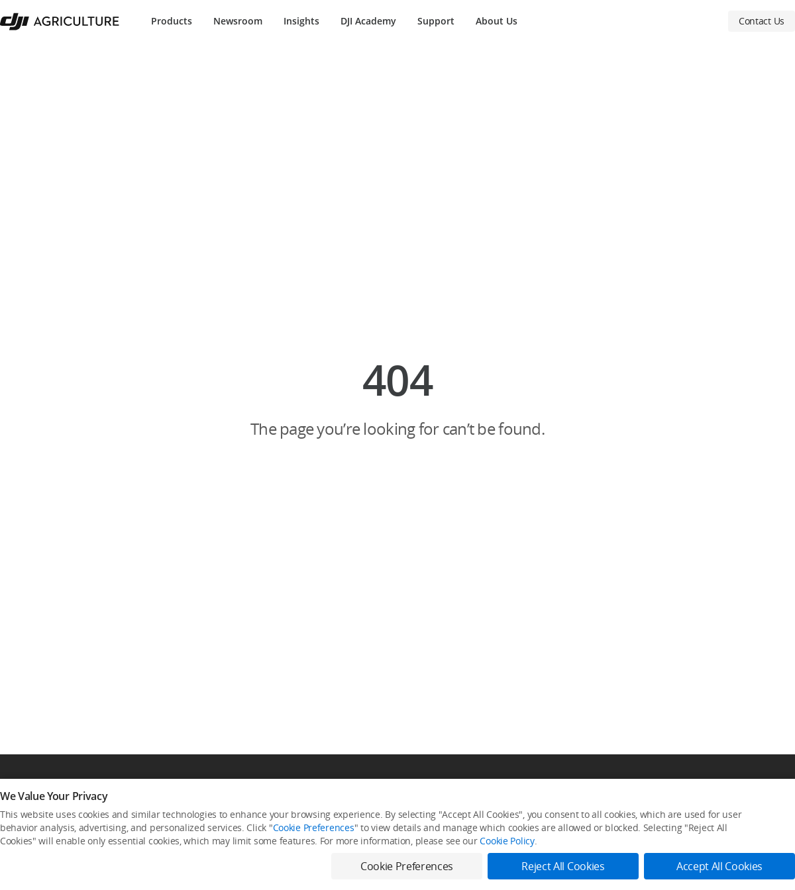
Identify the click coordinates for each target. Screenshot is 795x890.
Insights (301, 21)
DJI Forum (666, 828)
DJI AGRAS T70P (29, 828)
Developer (668, 850)
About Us (496, 21)
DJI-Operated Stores (253, 850)
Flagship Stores (244, 828)
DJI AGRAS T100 (29, 805)
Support (435, 21)
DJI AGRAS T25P (29, 850)
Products (171, 21)
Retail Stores (239, 873)
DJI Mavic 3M (24, 873)
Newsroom (237, 21)
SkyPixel (663, 805)
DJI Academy (368, 21)
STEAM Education (465, 828)
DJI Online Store (245, 805)
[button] (397, 398)
